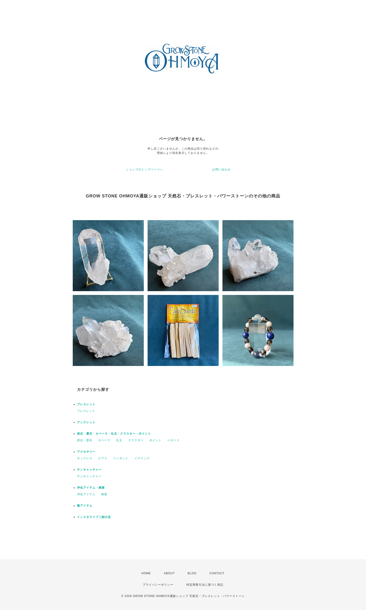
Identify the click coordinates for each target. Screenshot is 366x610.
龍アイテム (84, 505)
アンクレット (86, 422)
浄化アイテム (86, 494)
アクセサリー (86, 451)
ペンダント (120, 458)
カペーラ (104, 440)
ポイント (155, 440)
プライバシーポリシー (158, 584)
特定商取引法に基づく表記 (204, 584)
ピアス (102, 458)
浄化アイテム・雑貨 (91, 487)
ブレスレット (86, 404)
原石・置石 (84, 440)
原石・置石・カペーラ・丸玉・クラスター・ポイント (114, 433)
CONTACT (217, 573)
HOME (146, 573)
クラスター (136, 440)
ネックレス (84, 458)
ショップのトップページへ (144, 169)
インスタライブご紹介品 (94, 517)
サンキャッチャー (89, 469)
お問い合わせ (221, 169)
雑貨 (104, 494)
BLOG (192, 573)
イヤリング (142, 458)
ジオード (173, 440)
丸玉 (119, 440)
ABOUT (169, 573)
